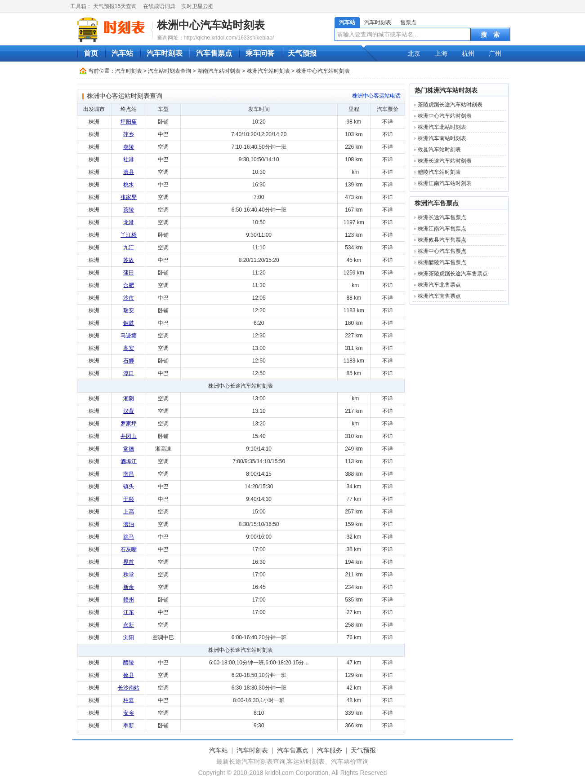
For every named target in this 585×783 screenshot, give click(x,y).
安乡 (128, 713)
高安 (128, 348)
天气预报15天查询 (115, 6)
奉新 (128, 725)
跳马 (128, 537)
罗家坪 (129, 423)
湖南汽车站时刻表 (219, 71)
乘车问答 (260, 53)
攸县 (128, 675)
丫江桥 (129, 235)
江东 (128, 612)
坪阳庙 (129, 122)
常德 (128, 449)
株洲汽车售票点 (437, 203)
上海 (441, 53)
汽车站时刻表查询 (169, 71)
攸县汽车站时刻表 (439, 149)
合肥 (128, 285)
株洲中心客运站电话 (376, 96)
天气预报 (302, 53)
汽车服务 (329, 750)
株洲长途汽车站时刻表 (445, 161)
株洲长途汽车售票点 (442, 217)
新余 (128, 587)
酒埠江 (129, 461)
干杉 (128, 499)
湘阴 (128, 398)
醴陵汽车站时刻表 (439, 172)
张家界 (129, 197)
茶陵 (128, 210)
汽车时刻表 (377, 22)
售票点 (408, 22)
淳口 (128, 373)
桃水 (128, 184)
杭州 (468, 53)
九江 (128, 247)
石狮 (128, 361)
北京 (414, 53)
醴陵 (128, 662)
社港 (128, 159)
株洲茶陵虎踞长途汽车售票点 (453, 273)
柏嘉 (128, 700)
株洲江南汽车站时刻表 (445, 183)
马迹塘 (129, 335)
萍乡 (128, 134)
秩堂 (128, 574)
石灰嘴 (129, 549)
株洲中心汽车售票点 (442, 251)
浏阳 (128, 637)
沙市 (128, 298)
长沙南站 (128, 688)
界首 (128, 562)
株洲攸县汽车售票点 (442, 240)
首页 (91, 53)
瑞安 (128, 310)
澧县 (128, 172)
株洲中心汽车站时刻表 (211, 25)
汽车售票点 (214, 53)
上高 (128, 512)
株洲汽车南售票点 (439, 296)
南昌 (128, 474)
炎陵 (128, 147)
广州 (495, 53)
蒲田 (128, 273)
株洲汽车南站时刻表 (442, 138)
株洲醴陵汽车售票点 (442, 262)
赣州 (128, 600)
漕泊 (128, 524)
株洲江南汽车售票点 (442, 229)
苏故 (128, 260)
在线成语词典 (159, 6)
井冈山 (129, 436)
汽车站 (347, 22)
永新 (128, 625)
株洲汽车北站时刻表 (442, 127)
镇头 (128, 486)
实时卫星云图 (197, 6)
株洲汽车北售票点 (439, 285)
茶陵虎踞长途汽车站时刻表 (450, 105)
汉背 (128, 411)
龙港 (128, 222)
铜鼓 (128, 323)
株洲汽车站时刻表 (268, 71)
